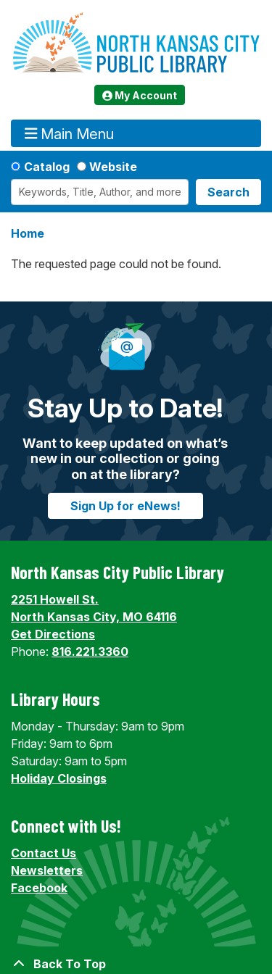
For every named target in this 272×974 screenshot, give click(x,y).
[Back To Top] (136, 963)
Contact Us (43, 853)
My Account (139, 95)
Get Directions (53, 634)
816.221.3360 (89, 651)
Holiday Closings (59, 778)
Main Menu (70, 134)
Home (27, 233)
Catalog (47, 166)
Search (228, 192)
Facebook (39, 888)
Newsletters (47, 870)
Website (113, 166)
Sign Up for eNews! (125, 506)
